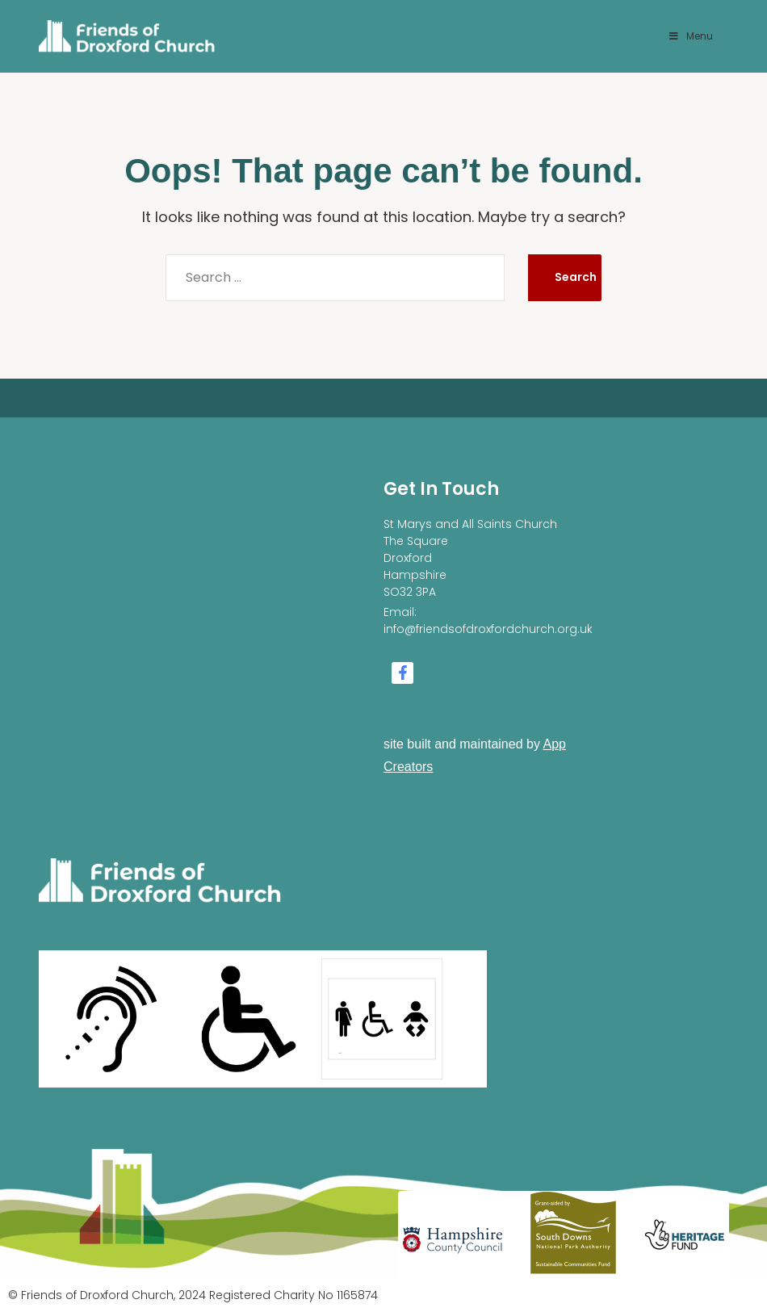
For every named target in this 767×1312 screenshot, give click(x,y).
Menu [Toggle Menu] (690, 36)
